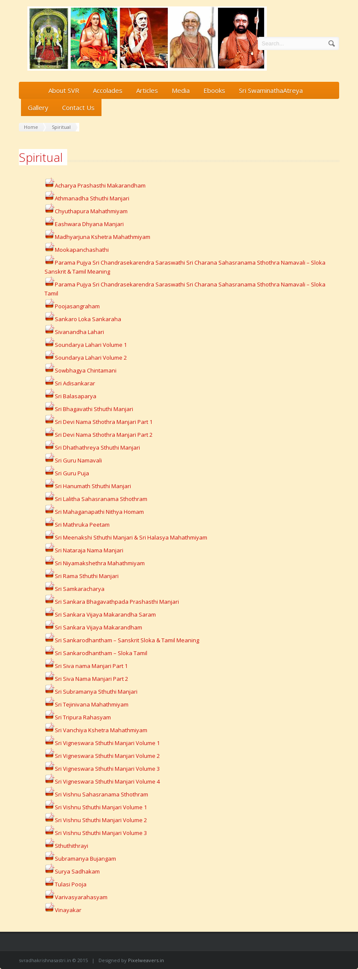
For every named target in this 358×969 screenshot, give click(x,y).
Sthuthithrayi (66, 846)
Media (181, 90)
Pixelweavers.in (146, 960)
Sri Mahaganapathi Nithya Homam (99, 512)
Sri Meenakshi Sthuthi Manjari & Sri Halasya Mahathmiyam (126, 537)
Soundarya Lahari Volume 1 (86, 345)
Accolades (107, 90)
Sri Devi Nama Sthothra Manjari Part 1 (103, 422)
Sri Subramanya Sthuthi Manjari (96, 691)
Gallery (38, 107)
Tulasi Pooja (66, 884)
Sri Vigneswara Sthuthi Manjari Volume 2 (107, 756)
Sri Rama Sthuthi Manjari (82, 576)
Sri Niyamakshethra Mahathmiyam (100, 563)
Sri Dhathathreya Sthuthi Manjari (97, 447)
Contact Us (78, 107)
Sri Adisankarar (70, 383)
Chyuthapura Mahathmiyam (86, 211)
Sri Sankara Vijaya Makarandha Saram (105, 614)
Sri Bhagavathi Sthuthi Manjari (89, 409)
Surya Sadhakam (72, 871)
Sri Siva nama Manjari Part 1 (91, 666)
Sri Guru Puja (67, 473)
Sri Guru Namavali (78, 460)
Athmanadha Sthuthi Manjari (92, 198)
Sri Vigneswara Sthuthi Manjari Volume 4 (107, 781)
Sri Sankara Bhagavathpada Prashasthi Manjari (117, 601)
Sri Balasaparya (75, 396)
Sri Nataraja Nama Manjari (84, 550)
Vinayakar (63, 910)
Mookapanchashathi (82, 249)
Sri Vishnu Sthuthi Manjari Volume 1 (101, 807)
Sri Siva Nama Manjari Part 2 (91, 679)
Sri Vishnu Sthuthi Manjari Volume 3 (101, 833)
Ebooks (214, 90)
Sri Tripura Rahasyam (83, 717)
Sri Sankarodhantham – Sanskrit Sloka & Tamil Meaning (127, 640)
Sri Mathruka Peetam (82, 524)
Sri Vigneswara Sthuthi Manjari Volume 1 (107, 743)
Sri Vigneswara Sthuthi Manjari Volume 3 (107, 768)
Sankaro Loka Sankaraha (88, 319)
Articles (147, 90)
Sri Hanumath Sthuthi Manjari (93, 486)
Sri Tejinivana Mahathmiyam (91, 704)
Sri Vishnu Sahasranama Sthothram (96, 794)
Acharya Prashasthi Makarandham (100, 185)
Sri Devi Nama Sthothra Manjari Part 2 (103, 434)
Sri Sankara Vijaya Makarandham (98, 627)
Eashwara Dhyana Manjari (89, 224)
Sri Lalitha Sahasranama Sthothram (96, 499)
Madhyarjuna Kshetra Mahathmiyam (97, 237)
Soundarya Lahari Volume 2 (91, 357)
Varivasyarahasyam (76, 897)
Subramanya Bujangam (80, 858)
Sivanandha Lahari (74, 332)
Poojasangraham (72, 306)
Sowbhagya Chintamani (85, 370)
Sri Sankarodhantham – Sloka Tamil (101, 653)
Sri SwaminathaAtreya (271, 90)
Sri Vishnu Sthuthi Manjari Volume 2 (101, 820)
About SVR (63, 90)
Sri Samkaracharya (79, 589)
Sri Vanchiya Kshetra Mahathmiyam (101, 730)
